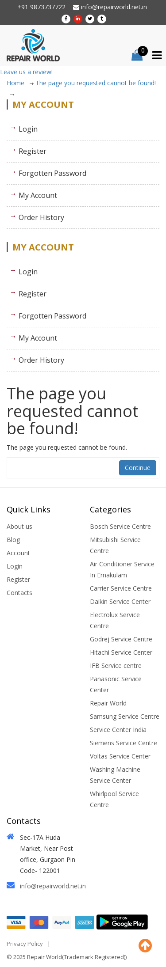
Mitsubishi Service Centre (115, 545)
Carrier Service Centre (121, 588)
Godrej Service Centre (121, 639)
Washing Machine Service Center (115, 775)
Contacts (19, 592)
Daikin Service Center (120, 601)
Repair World (108, 703)
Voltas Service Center (120, 756)
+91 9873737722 (41, 7)
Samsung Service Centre (124, 716)
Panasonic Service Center (116, 684)
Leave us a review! (26, 72)
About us (19, 526)
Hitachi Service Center (121, 652)
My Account (38, 195)
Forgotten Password (52, 173)
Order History (41, 217)
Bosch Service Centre (120, 526)
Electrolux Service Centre (115, 620)
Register (32, 151)
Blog (13, 539)
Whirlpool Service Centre (114, 799)
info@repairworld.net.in (110, 7)
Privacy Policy (25, 944)
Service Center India (118, 729)
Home (20, 83)
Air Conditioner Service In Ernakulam (122, 569)
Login (28, 129)
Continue (138, 467)
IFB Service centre (116, 665)
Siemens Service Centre (123, 743)
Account (18, 553)
